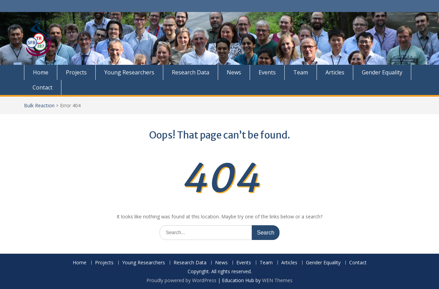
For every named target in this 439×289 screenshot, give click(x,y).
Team (300, 72)
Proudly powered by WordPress (181, 280)
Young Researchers (129, 72)
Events (267, 72)
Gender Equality (382, 72)
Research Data (190, 72)
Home (40, 72)
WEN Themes (277, 280)
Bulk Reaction (39, 105)
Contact (42, 87)
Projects (76, 72)
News (234, 72)
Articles (334, 72)
